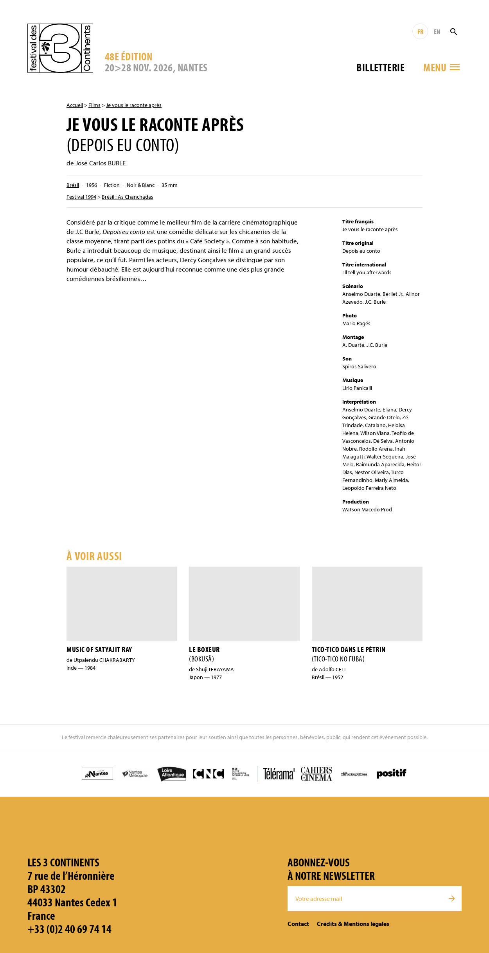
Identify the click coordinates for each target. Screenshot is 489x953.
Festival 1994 (81, 196)
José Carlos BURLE (101, 163)
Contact (298, 924)
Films (94, 105)
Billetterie (380, 67)
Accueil (75, 105)
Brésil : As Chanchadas (127, 196)
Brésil (73, 184)
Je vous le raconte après (134, 105)
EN (437, 31)
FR (420, 31)
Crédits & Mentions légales (353, 924)
